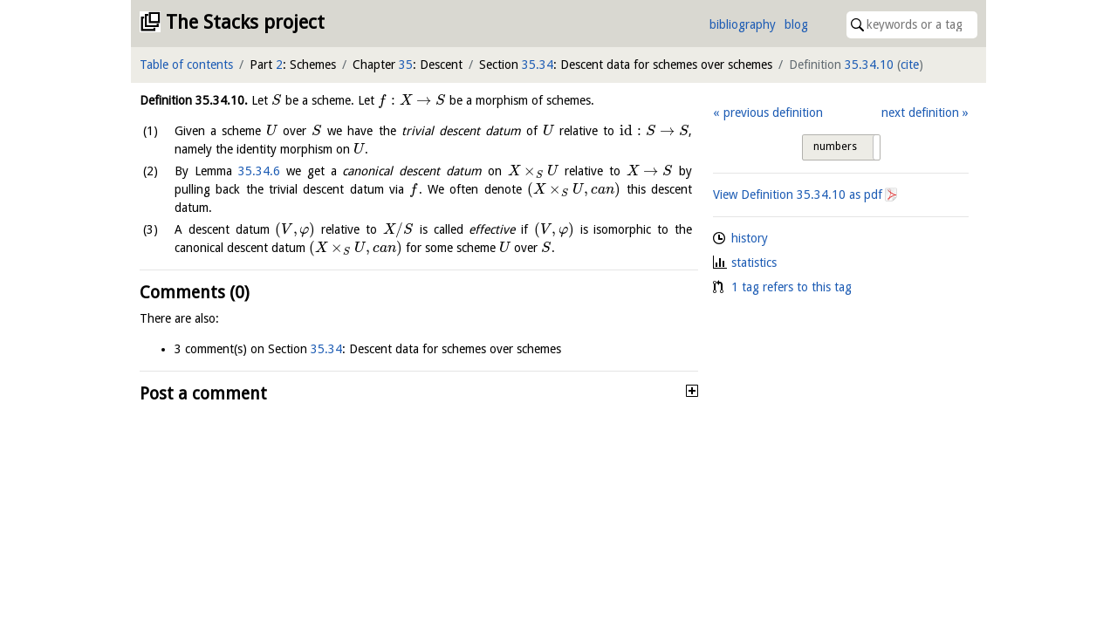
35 (406, 65)
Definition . (194, 100)
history (749, 238)
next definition (920, 112)
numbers (835, 146)
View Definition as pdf (797, 194)
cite (910, 65)
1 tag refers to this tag (791, 287)
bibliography (742, 24)
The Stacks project (245, 22)
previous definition (773, 112)
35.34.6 (259, 171)
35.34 (537, 65)
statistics (754, 263)
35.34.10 (869, 65)
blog (796, 24)
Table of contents (186, 65)
